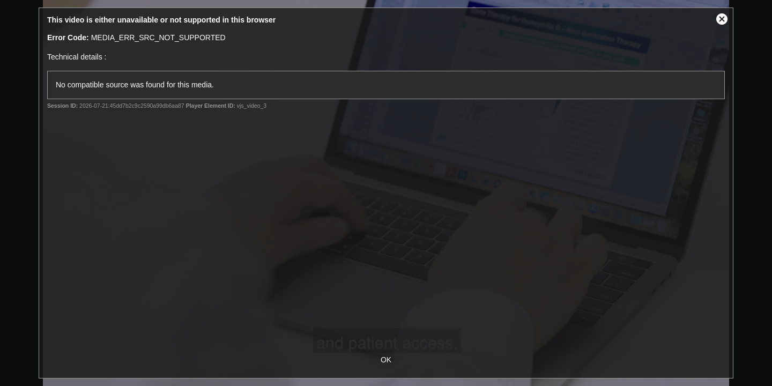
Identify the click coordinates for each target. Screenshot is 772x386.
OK (386, 359)
